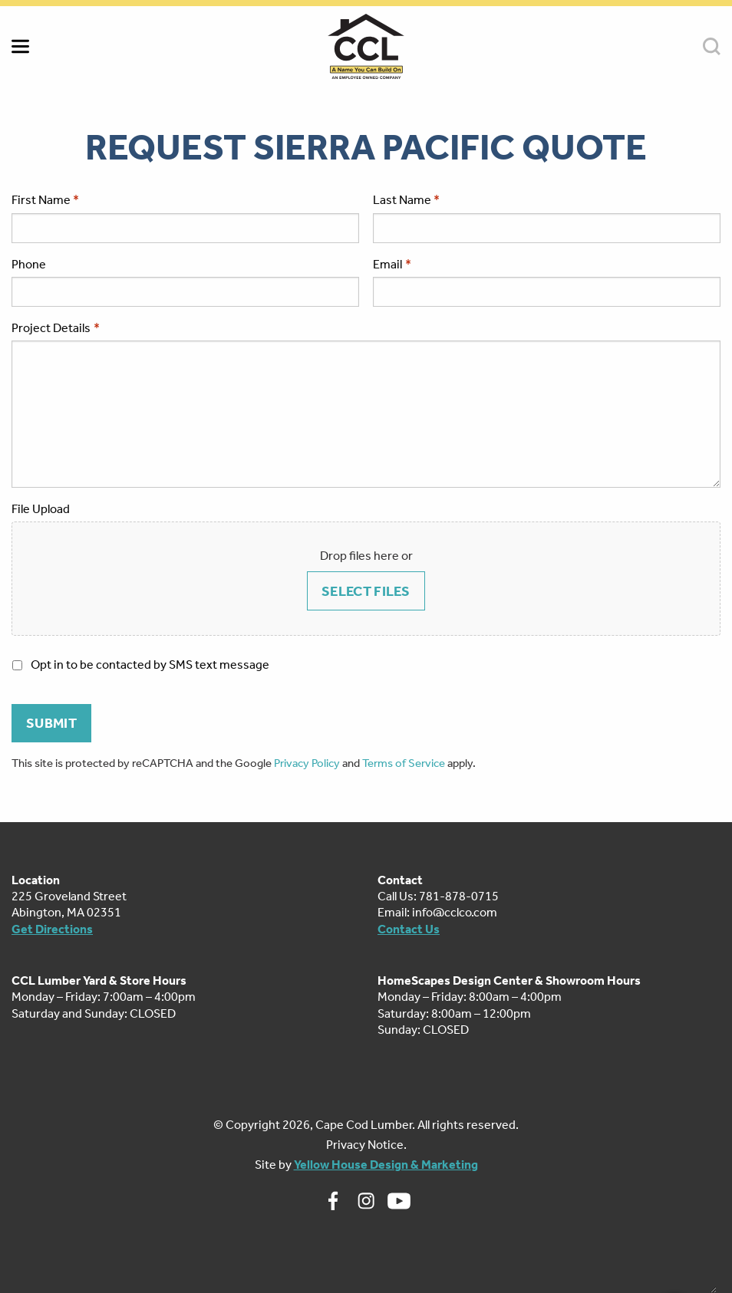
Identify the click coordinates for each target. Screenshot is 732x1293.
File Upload (41, 509)
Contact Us (409, 929)
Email (392, 264)
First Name (41, 199)
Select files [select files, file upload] (366, 591)
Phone (29, 264)
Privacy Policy (307, 763)
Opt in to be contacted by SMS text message (150, 664)
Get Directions (52, 929)
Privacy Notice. (366, 1144)
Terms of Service (403, 763)
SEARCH (711, 46)
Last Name (402, 199)
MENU (20, 46)
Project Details (56, 328)
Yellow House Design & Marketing (386, 1164)
